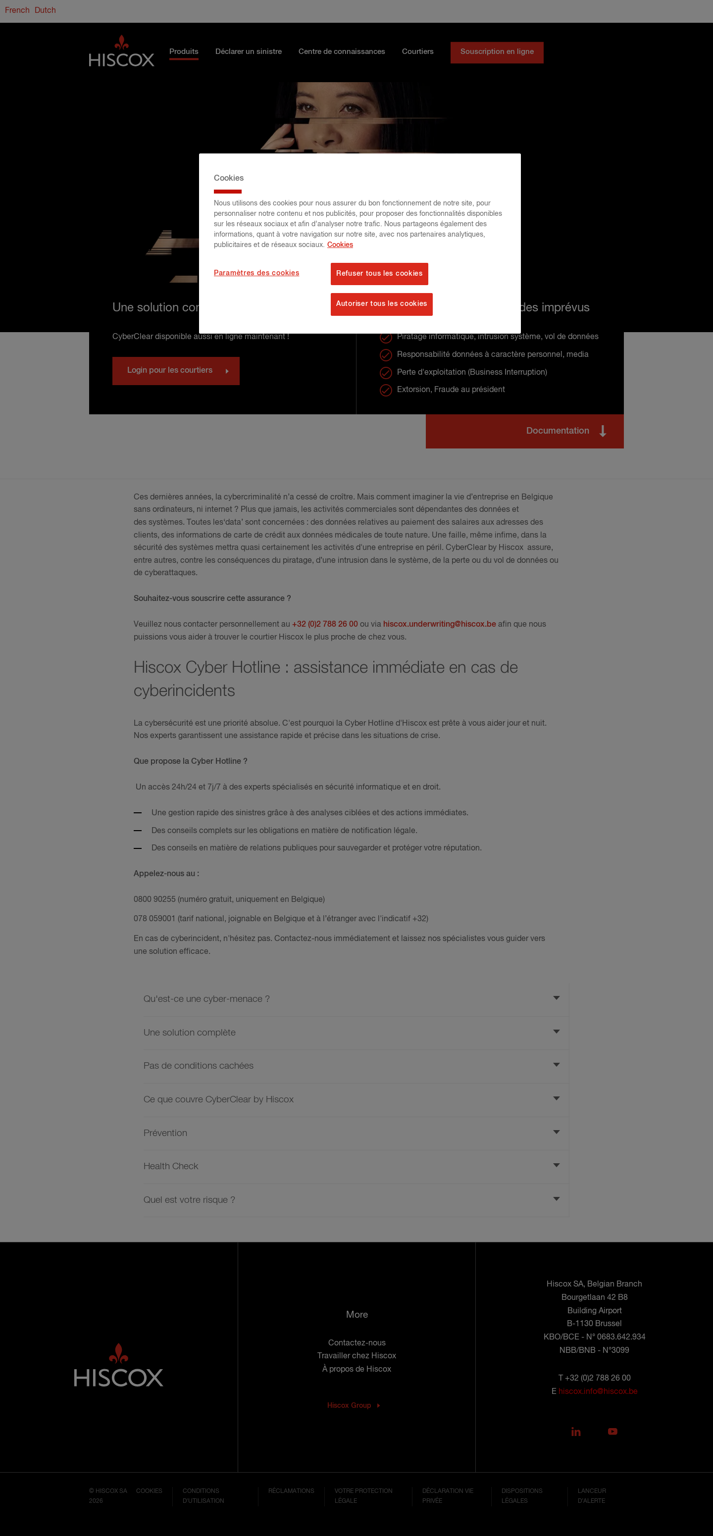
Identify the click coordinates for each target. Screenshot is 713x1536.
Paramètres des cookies (256, 273)
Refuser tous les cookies (379, 273)
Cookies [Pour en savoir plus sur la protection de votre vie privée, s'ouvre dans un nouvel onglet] (340, 245)
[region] (360, 243)
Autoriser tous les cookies (381, 303)
